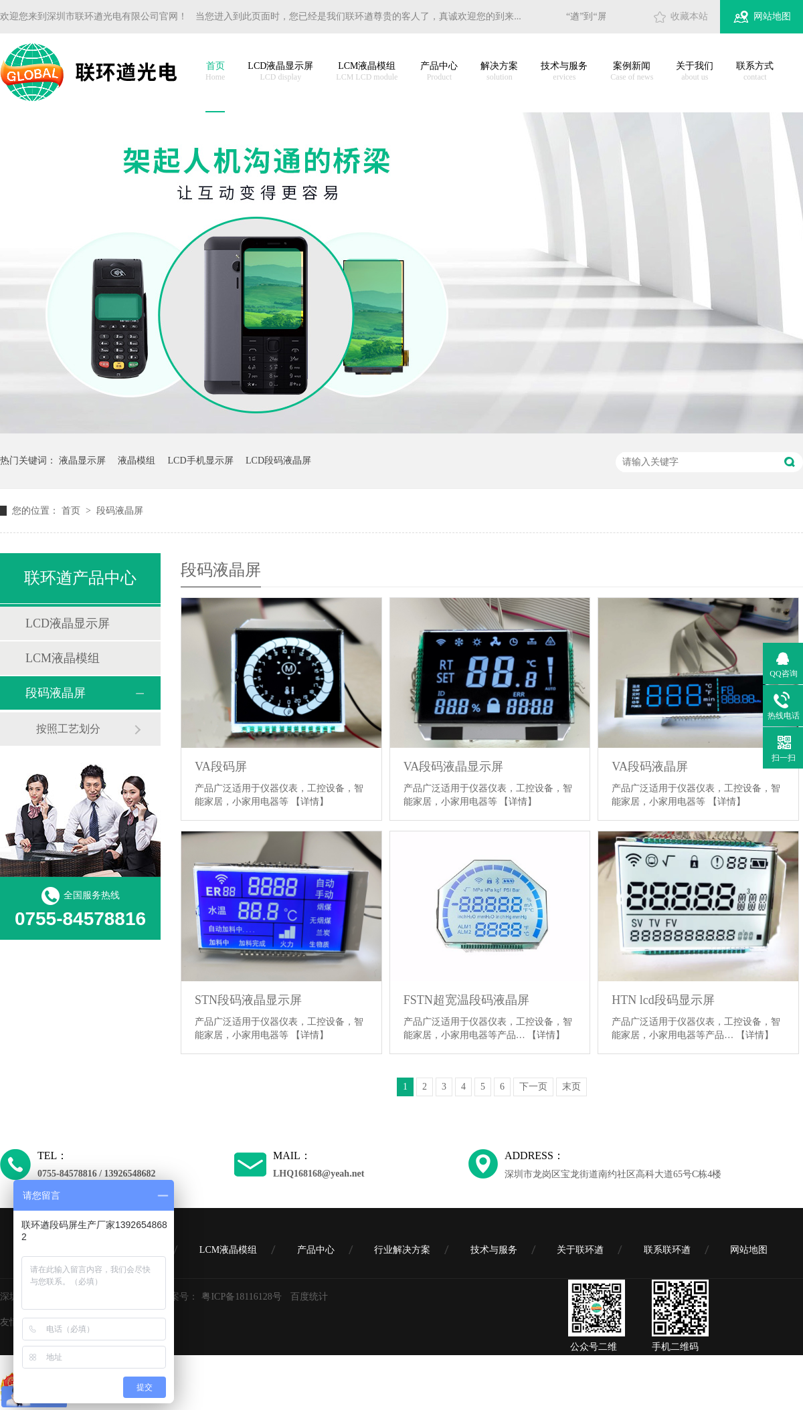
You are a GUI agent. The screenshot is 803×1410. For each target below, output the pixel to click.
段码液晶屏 (119, 511)
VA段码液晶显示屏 (454, 766)
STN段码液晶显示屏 (248, 1000)
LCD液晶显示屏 (280, 71)
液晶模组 (136, 461)
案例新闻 (631, 71)
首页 (215, 71)
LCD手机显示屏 (201, 461)
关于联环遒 (580, 1250)
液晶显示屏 (82, 461)
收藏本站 (689, 16)
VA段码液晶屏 (650, 766)
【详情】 (310, 802)
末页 (571, 1087)
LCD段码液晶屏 (278, 461)
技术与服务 (564, 71)
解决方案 (499, 71)
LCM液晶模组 (366, 71)
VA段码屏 (221, 766)
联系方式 (755, 71)
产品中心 (439, 71)
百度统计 (309, 1297)
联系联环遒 (667, 1250)
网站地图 (772, 16)
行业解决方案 (402, 1250)
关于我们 (694, 71)
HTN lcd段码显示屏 (663, 1000)
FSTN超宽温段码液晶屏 (466, 1000)
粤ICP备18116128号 (241, 1297)
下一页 (533, 1087)
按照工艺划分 (68, 728)
